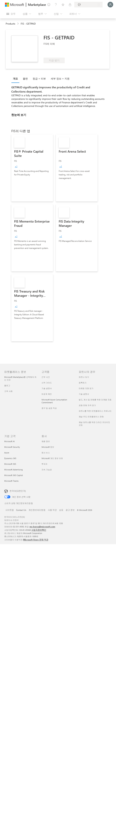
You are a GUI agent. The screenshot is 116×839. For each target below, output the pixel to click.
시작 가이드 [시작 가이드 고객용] (47, 382)
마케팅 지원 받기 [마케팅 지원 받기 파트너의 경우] (86, 388)
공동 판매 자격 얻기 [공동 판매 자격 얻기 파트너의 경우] (87, 405)
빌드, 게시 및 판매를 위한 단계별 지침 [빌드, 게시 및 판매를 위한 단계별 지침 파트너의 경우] (95, 399)
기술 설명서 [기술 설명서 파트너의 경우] (84, 394)
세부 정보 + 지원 (60, 78)
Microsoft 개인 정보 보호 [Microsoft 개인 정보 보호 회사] (52, 458)
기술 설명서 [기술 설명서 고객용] (47, 388)
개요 (15, 78)
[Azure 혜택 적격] (82, 52)
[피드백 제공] (49, 4)
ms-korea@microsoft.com (42, 526)
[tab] (16, 78)
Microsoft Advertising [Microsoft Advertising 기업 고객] (13, 469)
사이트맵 (9, 510)
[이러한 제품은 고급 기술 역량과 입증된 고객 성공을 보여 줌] (55, 52)
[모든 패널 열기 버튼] (11, 13)
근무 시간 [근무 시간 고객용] (46, 377)
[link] (32, 168)
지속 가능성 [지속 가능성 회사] (47, 469)
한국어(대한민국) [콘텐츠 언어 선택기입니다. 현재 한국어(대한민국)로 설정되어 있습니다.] (18, 490)
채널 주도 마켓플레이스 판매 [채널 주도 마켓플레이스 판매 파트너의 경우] (91, 416)
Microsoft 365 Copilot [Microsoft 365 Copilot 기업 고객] (13, 475)
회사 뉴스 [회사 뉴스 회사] (46, 452)
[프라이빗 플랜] (70, 4)
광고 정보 (70, 510)
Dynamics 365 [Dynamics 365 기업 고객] (10, 458)
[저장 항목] (63, 4)
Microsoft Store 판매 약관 (35, 539)
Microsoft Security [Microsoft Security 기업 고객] (12, 447)
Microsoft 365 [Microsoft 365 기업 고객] (10, 464)
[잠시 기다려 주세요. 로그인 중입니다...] (110, 4)
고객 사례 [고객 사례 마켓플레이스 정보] (8, 391)
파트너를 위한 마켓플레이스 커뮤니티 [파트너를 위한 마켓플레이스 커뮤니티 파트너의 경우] (95, 411)
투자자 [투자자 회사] (44, 464)
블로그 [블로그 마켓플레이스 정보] (7, 385)
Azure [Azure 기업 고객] (6, 452)
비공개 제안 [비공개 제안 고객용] (47, 394)
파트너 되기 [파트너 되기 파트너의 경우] (84, 377)
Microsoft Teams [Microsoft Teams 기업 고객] (11, 481)
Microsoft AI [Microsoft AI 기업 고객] (9, 441)
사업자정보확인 (38, 529)
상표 (61, 510)
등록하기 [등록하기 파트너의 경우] (82, 382)
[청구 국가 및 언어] (88, 4)
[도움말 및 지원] (56, 4)
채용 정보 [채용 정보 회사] (46, 441)
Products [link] (10, 23)
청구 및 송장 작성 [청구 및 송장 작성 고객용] (49, 408)
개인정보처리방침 (36, 510)
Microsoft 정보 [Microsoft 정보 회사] (48, 447)
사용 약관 (52, 510)
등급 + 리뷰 (39, 78)
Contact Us (21, 510)
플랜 (25, 78)
